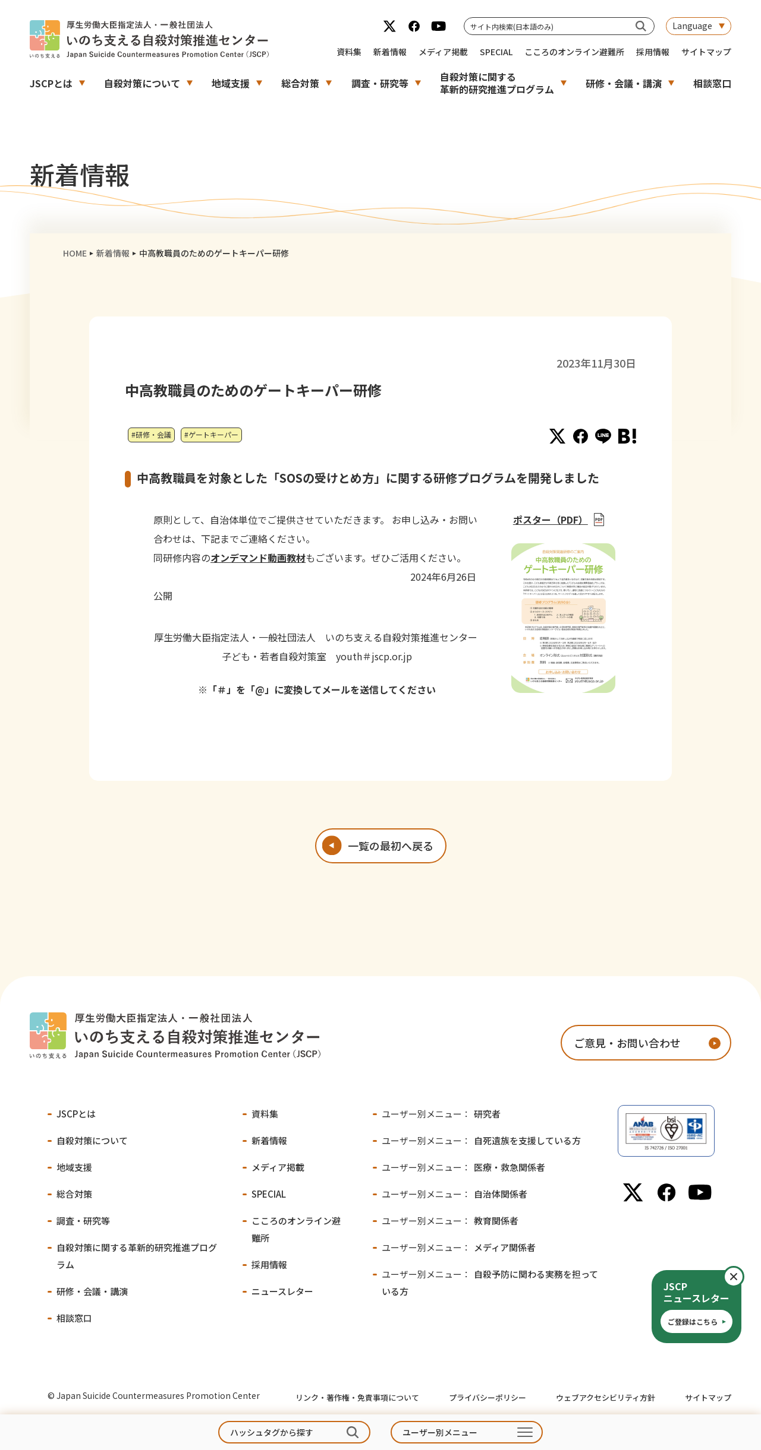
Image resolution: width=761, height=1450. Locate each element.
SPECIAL (496, 52)
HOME (75, 253)
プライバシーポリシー (487, 1397)
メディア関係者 (459, 1247)
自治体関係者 (454, 1194)
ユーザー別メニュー (439, 1432)
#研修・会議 (151, 434)
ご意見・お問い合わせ (627, 1042)
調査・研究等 (379, 83)
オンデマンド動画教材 (258, 557)
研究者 (441, 1113)
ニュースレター (282, 1291)
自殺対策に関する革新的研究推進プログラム (497, 82)
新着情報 (390, 52)
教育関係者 (450, 1220)
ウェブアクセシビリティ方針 (605, 1397)
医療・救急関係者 (463, 1167)
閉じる (743, 1276)
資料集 (349, 52)
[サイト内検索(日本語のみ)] (641, 25)
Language (692, 25)
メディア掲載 (443, 52)
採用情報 (652, 52)
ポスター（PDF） (550, 519)
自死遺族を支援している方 (481, 1140)
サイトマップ (706, 52)
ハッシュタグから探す (271, 1432)
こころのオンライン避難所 (574, 52)
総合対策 (300, 83)
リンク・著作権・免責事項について (357, 1397)
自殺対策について (142, 83)
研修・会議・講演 (624, 83)
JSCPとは (51, 83)
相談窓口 (712, 83)
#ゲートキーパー (211, 434)
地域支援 (231, 83)
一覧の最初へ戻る (390, 845)
